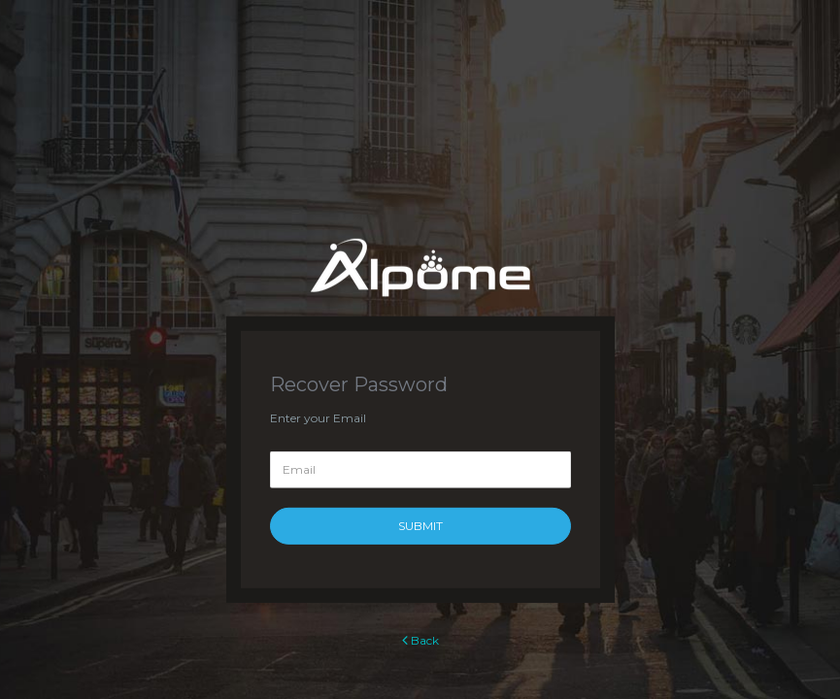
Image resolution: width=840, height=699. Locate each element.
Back (420, 640)
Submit (420, 525)
